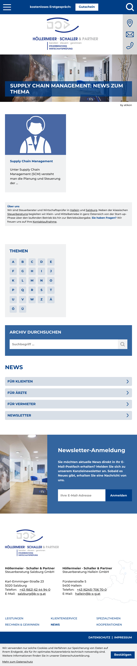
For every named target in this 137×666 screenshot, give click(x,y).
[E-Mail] (81, 495)
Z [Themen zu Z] (41, 299)
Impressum (123, 637)
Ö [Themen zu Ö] (13, 309)
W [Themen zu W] (32, 299)
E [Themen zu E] (51, 262)
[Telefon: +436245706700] (92, 590)
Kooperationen (109, 624)
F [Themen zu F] (13, 271)
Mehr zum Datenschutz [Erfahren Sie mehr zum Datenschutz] (17, 661)
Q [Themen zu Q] (22, 290)
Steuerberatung (17, 214)
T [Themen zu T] (51, 290)
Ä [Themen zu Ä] (51, 299)
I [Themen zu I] (41, 271)
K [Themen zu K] (13, 280)
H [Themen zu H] (32, 271)
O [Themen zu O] (51, 280)
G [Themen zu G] (22, 271)
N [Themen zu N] (41, 280)
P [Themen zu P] (13, 290)
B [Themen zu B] (22, 262)
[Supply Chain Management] (35, 153)
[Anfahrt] (130, 23)
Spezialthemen (109, 618)
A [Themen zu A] (13, 262)
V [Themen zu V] (22, 299)
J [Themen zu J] (51, 271)
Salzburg (91, 210)
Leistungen (14, 618)
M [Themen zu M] (32, 280)
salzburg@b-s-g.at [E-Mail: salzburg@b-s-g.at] (32, 594)
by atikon (126, 105)
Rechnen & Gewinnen (22, 624)
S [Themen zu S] (41, 290)
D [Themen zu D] (41, 262)
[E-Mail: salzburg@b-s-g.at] (130, 34)
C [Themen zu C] (32, 262)
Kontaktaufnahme (45, 221)
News (55, 624)
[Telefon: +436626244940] (130, 46)
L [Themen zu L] (23, 280)
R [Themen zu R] (32, 290)
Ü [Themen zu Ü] (22, 309)
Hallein (74, 210)
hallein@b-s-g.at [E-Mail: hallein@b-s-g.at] (87, 594)
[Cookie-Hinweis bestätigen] (123, 655)
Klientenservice (64, 618)
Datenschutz (99, 637)
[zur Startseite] (68, 34)
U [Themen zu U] (13, 299)
